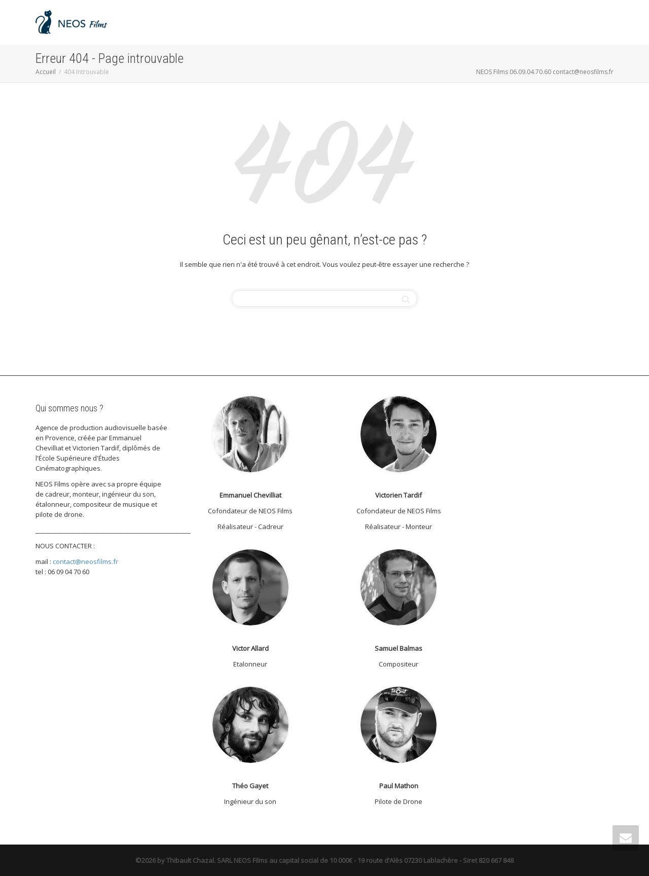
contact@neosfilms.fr (85, 561)
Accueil (45, 71)
